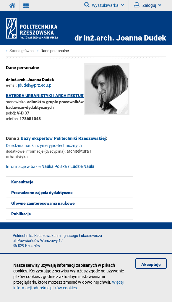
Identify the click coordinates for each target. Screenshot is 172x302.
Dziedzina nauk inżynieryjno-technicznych (44, 145)
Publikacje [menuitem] (21, 213)
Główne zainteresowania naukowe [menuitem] (43, 203)
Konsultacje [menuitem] (22, 182)
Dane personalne (54, 50)
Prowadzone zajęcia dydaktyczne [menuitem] (42, 192)
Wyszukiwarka (104, 5)
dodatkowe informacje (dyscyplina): (36, 151)
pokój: (11, 113)
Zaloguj (147, 5)
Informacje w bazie (50, 166)
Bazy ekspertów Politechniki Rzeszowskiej (63, 138)
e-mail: (11, 85)
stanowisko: (16, 101)
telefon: (12, 118)
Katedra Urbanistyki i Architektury (46, 95)
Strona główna (21, 50)
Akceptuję (151, 264)
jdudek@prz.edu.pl (35, 85)
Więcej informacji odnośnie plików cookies (68, 284)
